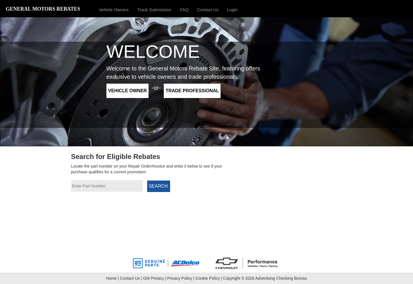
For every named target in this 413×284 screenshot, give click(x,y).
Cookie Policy (207, 278)
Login (232, 9)
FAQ (184, 9)
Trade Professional (192, 90)
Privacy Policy (179, 278)
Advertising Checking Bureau (281, 278)
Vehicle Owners (113, 9)
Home (111, 278)
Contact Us (207, 9)
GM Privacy (153, 278)
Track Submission (154, 9)
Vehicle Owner (127, 90)
